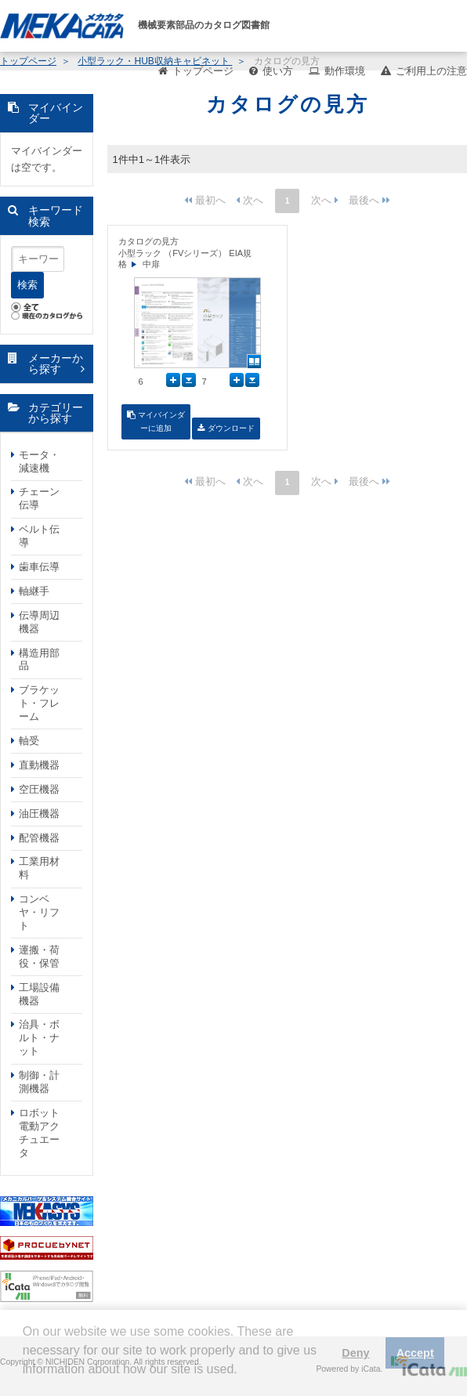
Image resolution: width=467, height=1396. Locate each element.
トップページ (202, 71)
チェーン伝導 (39, 498)
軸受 (29, 741)
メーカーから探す (55, 364)
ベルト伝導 (39, 535)
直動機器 (39, 765)
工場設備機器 (39, 994)
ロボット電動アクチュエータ (39, 1133)
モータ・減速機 (39, 461)
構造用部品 (39, 659)
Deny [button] (355, 1353)
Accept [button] (415, 1353)
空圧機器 (39, 789)
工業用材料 (39, 868)
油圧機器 (39, 813)
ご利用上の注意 (431, 71)
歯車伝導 (39, 567)
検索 (27, 285)
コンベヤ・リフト (39, 912)
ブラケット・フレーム (39, 703)
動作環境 (344, 71)
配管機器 (39, 838)
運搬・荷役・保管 (39, 956)
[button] (25, 1381)
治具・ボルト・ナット (39, 1037)
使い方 (277, 71)
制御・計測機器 (39, 1081)
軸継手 (34, 591)
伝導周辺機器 (39, 622)
